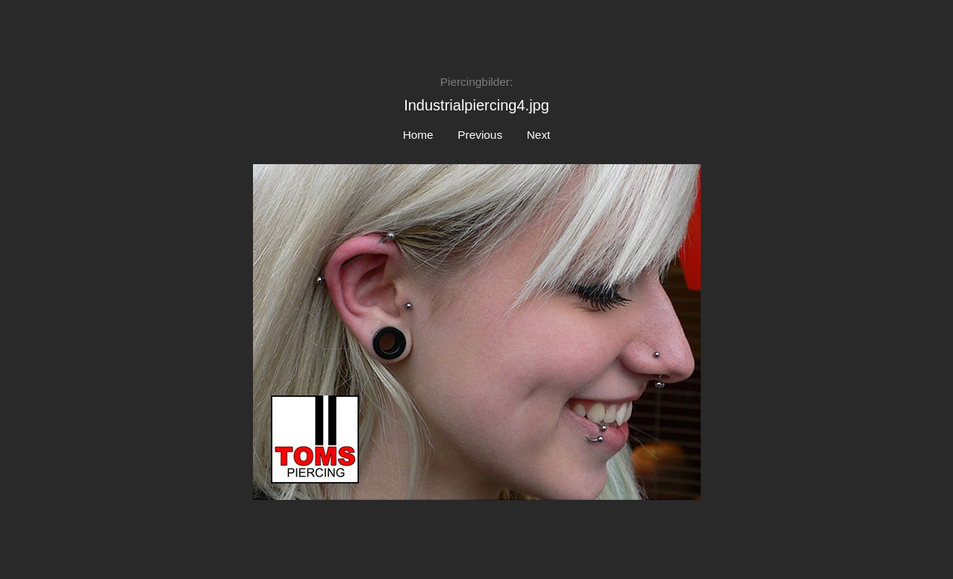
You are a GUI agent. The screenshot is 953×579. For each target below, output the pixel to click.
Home (418, 134)
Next (539, 134)
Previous (479, 134)
